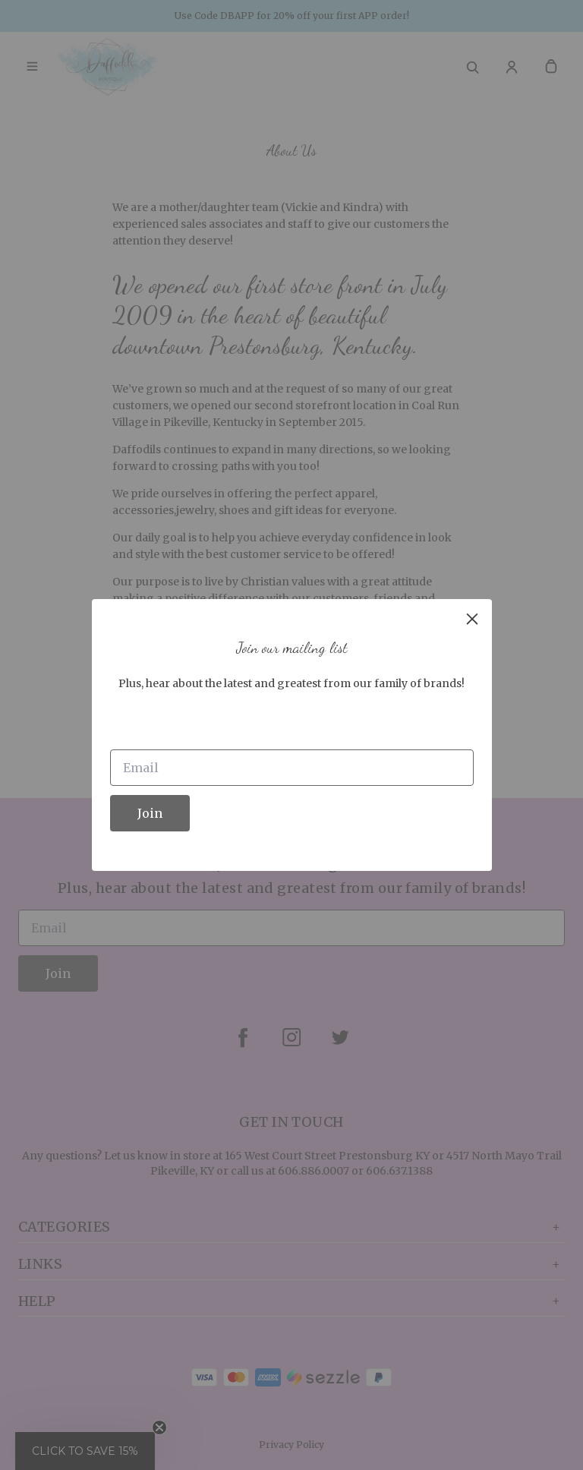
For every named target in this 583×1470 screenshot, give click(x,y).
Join (149, 813)
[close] (472, 618)
